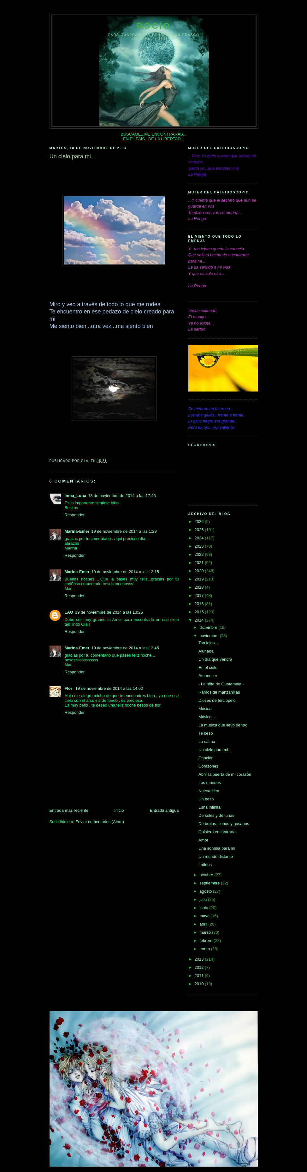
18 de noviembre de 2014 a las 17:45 (122, 495)
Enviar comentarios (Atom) (99, 821)
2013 (200, 959)
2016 (200, 603)
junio (204, 907)
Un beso (206, 799)
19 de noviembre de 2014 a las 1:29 (123, 531)
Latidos (205, 864)
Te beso (205, 733)
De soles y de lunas (216, 815)
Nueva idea (208, 790)
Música (204, 708)
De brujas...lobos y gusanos (223, 823)
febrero (206, 940)
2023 (200, 546)
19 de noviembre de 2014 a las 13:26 (109, 612)
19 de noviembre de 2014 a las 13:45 (125, 648)
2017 (200, 595)
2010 (200, 983)
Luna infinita (209, 807)
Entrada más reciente (69, 810)
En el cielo (207, 667)
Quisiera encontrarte (217, 831)
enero (205, 948)
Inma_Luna (75, 495)
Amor (203, 840)
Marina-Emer (77, 531)
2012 (200, 967)
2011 (200, 975)
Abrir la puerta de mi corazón (224, 774)
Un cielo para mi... (215, 749)
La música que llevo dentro (222, 725)
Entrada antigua (164, 810)
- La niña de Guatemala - (221, 684)
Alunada (206, 651)
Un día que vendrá (215, 659)
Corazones (208, 766)
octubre (206, 874)
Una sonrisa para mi (216, 848)
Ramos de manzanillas (219, 692)
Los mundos (209, 782)
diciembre (208, 627)
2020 (200, 570)
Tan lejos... (208, 643)
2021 (200, 562)
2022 (200, 554)
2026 (200, 521)
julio (203, 899)
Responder (75, 515)
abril (203, 924)
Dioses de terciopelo (217, 700)
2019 (200, 579)
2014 (200, 620)
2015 (200, 612)
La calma (206, 741)
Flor (69, 688)
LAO (69, 612)
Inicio (119, 810)
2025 (200, 529)
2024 (200, 538)
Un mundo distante (215, 856)
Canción (206, 758)
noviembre (209, 635)
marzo (205, 932)
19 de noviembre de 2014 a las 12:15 (125, 571)
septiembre (210, 883)
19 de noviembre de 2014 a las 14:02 (109, 688)
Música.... (207, 716)
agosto (206, 891)
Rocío (153, 26)
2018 (200, 587)
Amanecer (207, 675)
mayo (204, 916)
